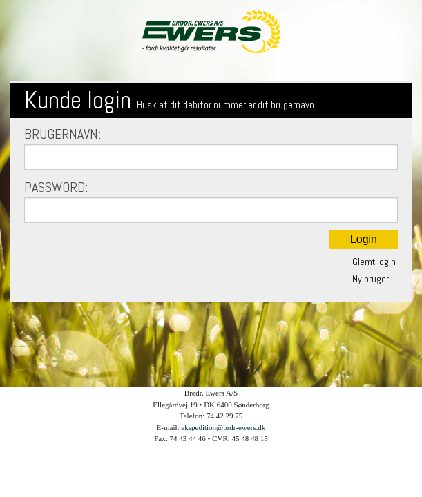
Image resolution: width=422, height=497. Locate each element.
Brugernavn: (211, 147)
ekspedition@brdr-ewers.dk (223, 427)
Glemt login (374, 261)
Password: (211, 200)
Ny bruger (370, 279)
